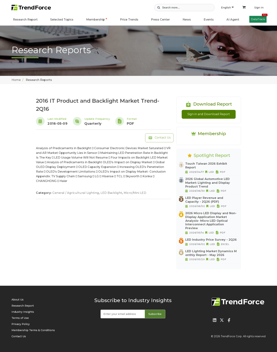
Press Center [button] (160, 19)
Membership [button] (95, 19)
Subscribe (155, 314)
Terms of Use (20, 318)
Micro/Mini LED (135, 193)
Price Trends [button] (129, 19)
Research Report (25, 19)
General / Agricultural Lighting (76, 193)
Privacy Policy (21, 324)
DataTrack (259, 18)
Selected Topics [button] (61, 19)
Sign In (259, 7)
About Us (18, 299)
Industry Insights (23, 311)
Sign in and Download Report (208, 114)
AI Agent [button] (232, 19)
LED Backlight (112, 193)
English (227, 7)
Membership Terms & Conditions (33, 330)
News (187, 19)
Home (16, 80)
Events (209, 19)
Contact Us (159, 138)
